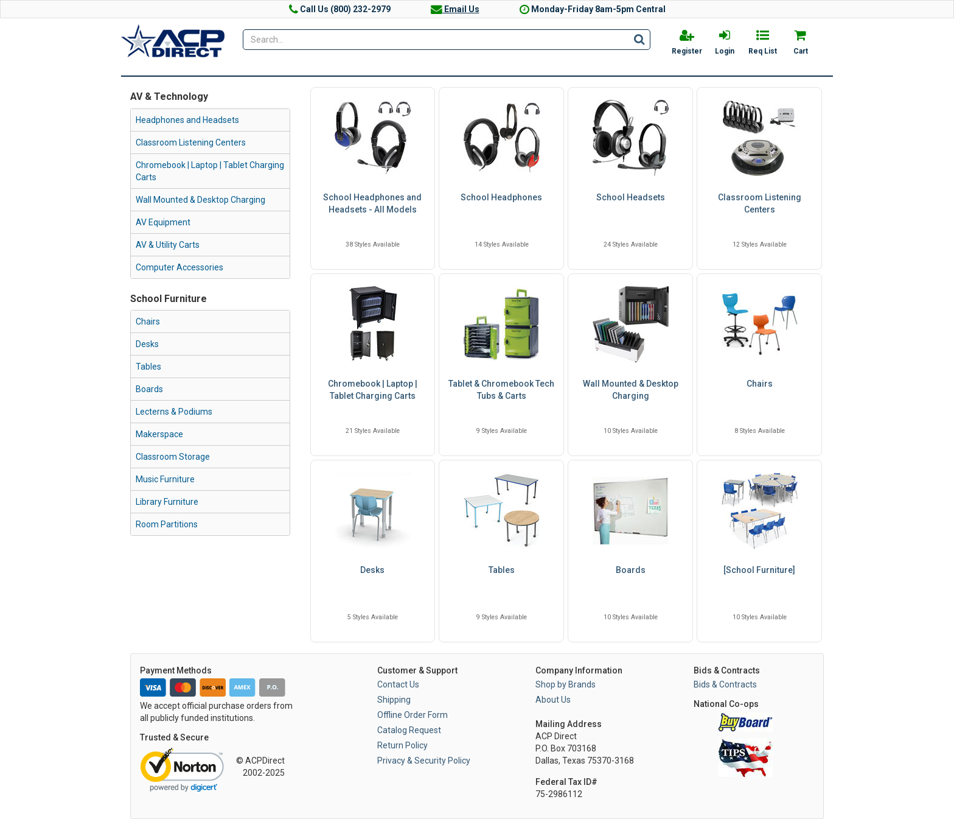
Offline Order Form (412, 715)
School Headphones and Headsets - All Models (372, 203)
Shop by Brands (565, 684)
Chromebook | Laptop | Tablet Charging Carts (210, 171)
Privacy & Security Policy (423, 760)
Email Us (455, 9)
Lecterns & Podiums (174, 412)
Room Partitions (167, 524)
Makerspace (159, 434)
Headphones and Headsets (187, 120)
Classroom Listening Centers (191, 142)
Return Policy (402, 745)
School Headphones (501, 197)
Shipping (394, 700)
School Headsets (630, 197)
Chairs (148, 321)
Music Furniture (165, 479)
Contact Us (398, 684)
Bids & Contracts (725, 684)
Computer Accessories (179, 267)
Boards (149, 389)
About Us (553, 700)
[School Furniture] (759, 570)
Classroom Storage (173, 457)
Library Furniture (167, 502)
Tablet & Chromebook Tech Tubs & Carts (501, 390)
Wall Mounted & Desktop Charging (200, 200)
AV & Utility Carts (168, 245)
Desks (147, 344)
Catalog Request (409, 730)
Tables (148, 366)
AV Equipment (163, 222)
